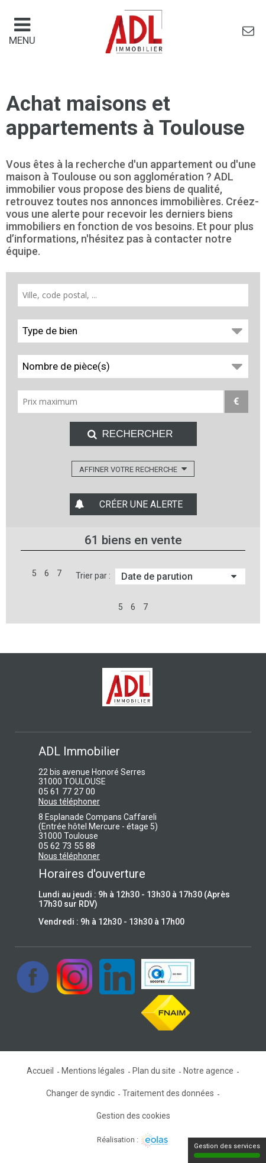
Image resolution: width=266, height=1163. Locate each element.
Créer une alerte (141, 504)
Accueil (40, 1070)
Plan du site (154, 1070)
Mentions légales (93, 1070)
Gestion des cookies (133, 1115)
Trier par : (93, 575)
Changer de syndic (80, 1093)
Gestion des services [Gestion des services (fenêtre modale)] (227, 1150)
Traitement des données (168, 1093)
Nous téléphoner (69, 801)
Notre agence (208, 1070)
